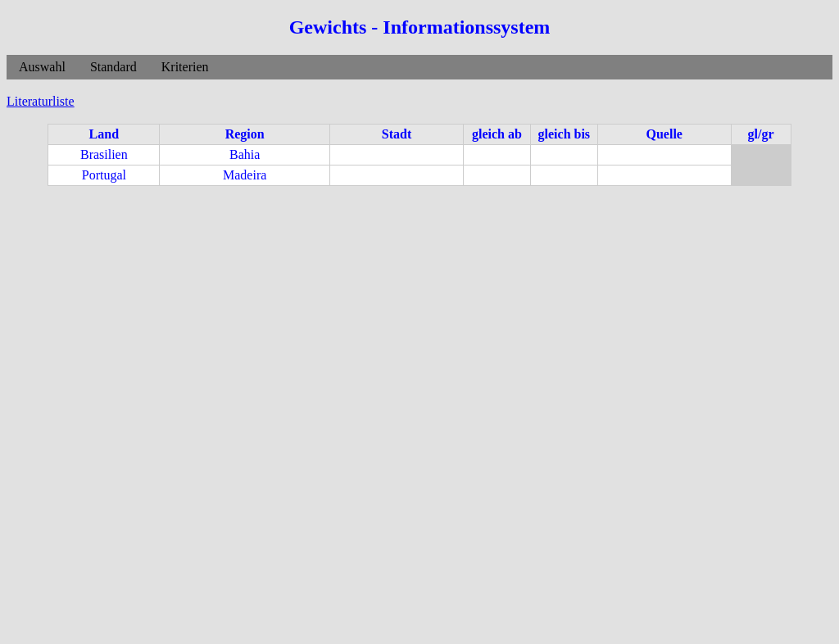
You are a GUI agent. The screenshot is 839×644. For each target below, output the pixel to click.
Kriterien (185, 67)
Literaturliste (41, 101)
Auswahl (42, 67)
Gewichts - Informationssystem (420, 27)
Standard (113, 67)
